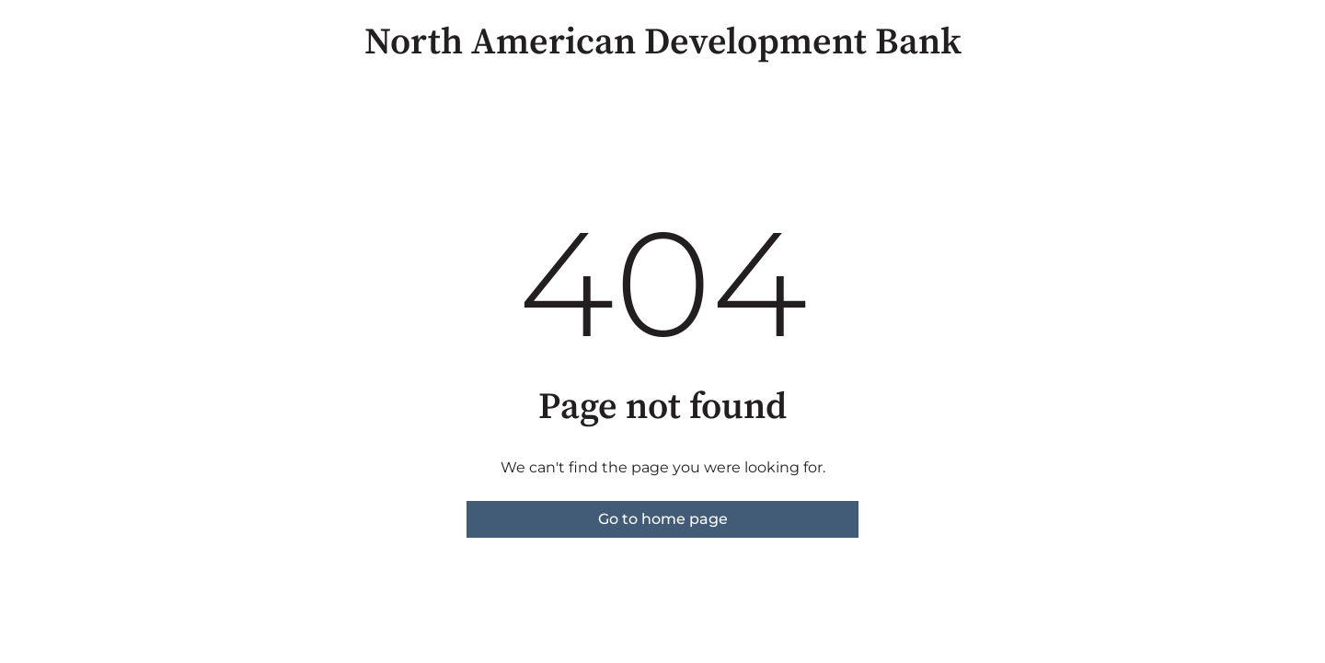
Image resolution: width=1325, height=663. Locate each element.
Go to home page (663, 519)
